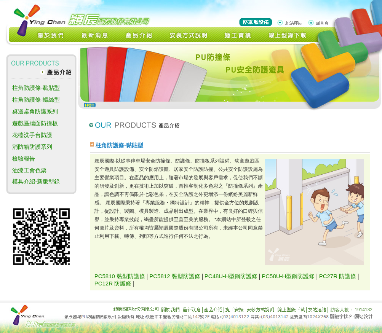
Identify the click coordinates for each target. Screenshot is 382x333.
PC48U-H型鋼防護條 (231, 276)
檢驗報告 (23, 158)
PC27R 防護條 (337, 276)
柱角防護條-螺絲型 (36, 99)
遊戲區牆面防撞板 (35, 123)
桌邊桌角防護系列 (35, 111)
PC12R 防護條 (113, 283)
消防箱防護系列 (32, 146)
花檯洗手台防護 (32, 135)
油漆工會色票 (29, 170)
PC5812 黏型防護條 (174, 276)
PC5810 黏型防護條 (119, 276)
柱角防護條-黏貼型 (36, 87)
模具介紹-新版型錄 (36, 181)
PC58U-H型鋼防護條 (288, 276)
